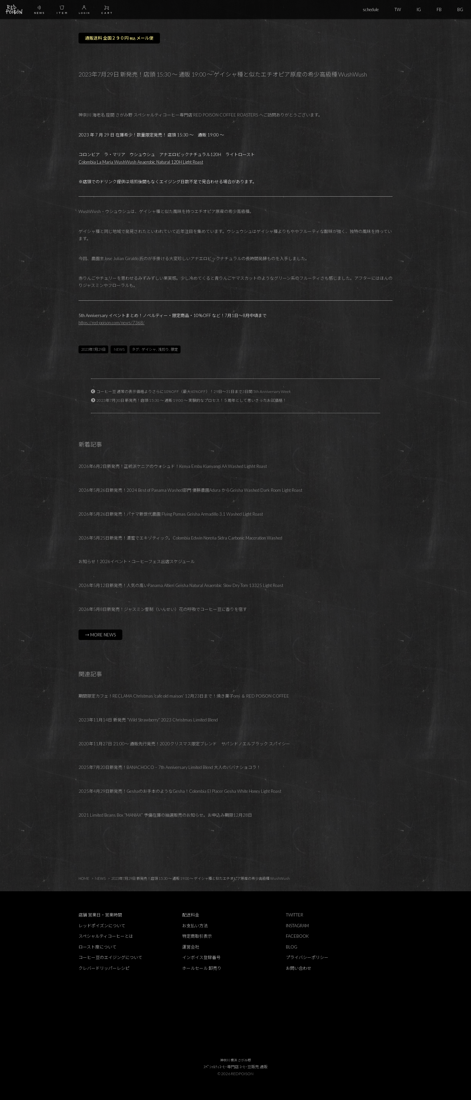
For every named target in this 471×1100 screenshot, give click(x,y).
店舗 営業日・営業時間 (100, 914)
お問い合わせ (298, 968)
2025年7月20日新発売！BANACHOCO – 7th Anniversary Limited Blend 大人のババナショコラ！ (169, 767)
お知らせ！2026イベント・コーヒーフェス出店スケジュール (136, 561)
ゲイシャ (149, 349)
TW (397, 9)
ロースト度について (97, 946)
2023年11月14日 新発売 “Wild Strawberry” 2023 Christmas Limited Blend (148, 719)
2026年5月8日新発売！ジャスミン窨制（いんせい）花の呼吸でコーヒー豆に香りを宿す (162, 609)
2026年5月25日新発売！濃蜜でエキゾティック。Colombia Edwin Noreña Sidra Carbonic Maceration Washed (180, 538)
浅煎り (163, 349)
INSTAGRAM (297, 925)
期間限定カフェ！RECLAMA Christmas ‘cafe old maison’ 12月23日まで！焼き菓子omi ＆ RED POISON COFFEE (183, 696)
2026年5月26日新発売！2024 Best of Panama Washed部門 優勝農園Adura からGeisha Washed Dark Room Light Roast (190, 490)
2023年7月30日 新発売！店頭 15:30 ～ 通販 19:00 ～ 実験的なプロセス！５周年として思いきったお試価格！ (191, 400)
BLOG (291, 946)
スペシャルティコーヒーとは (105, 936)
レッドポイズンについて (101, 925)
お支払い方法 (195, 925)
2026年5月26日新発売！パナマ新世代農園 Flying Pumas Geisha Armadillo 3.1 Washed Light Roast (170, 514)
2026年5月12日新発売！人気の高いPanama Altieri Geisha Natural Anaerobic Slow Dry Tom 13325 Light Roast (180, 585)
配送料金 (190, 914)
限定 (174, 349)
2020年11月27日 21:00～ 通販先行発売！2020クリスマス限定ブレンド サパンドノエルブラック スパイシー (184, 743)
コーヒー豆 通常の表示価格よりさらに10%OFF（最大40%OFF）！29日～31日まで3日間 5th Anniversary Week (193, 391)
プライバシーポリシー (307, 957)
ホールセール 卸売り (201, 968)
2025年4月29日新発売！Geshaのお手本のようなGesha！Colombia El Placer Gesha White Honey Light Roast (179, 791)
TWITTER (294, 914)
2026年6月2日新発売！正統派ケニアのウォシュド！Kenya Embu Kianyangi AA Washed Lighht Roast (172, 466)
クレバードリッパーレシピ (104, 968)
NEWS (119, 349)
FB (439, 9)
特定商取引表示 (197, 936)
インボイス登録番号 (201, 957)
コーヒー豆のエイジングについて (110, 957)
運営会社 (190, 946)
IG (419, 9)
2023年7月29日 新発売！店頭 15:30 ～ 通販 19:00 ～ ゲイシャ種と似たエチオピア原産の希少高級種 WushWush (200, 878)
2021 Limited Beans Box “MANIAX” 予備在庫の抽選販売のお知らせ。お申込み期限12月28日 (165, 815)
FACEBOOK (297, 936)
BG (460, 9)
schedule (371, 9)
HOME (83, 878)
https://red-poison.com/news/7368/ (111, 322)
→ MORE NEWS (100, 634)
